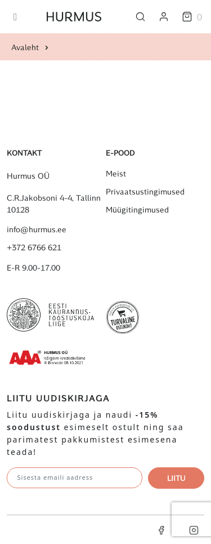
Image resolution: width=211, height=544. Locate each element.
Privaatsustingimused (145, 192)
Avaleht (25, 47)
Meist (116, 174)
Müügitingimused (137, 210)
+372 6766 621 (34, 247)
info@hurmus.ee (36, 229)
